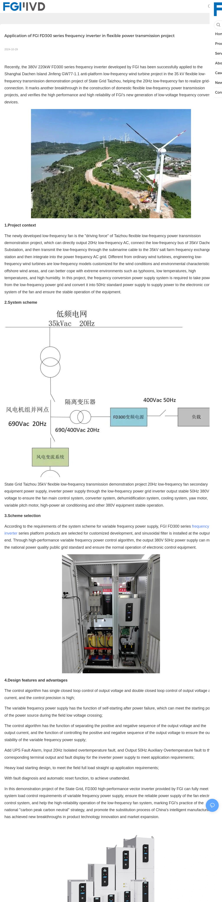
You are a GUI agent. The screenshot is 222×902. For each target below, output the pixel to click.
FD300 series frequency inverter (79, 67)
